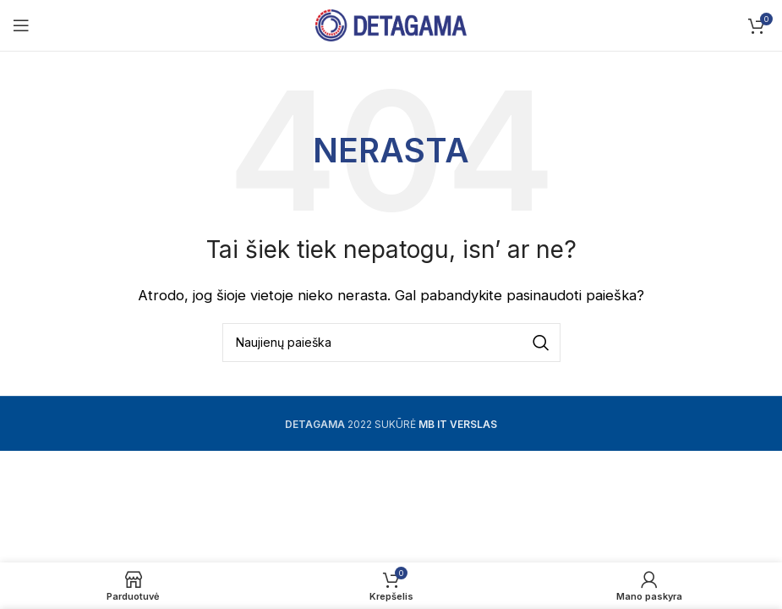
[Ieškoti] (391, 342)
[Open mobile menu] (21, 25)
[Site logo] (391, 24)
